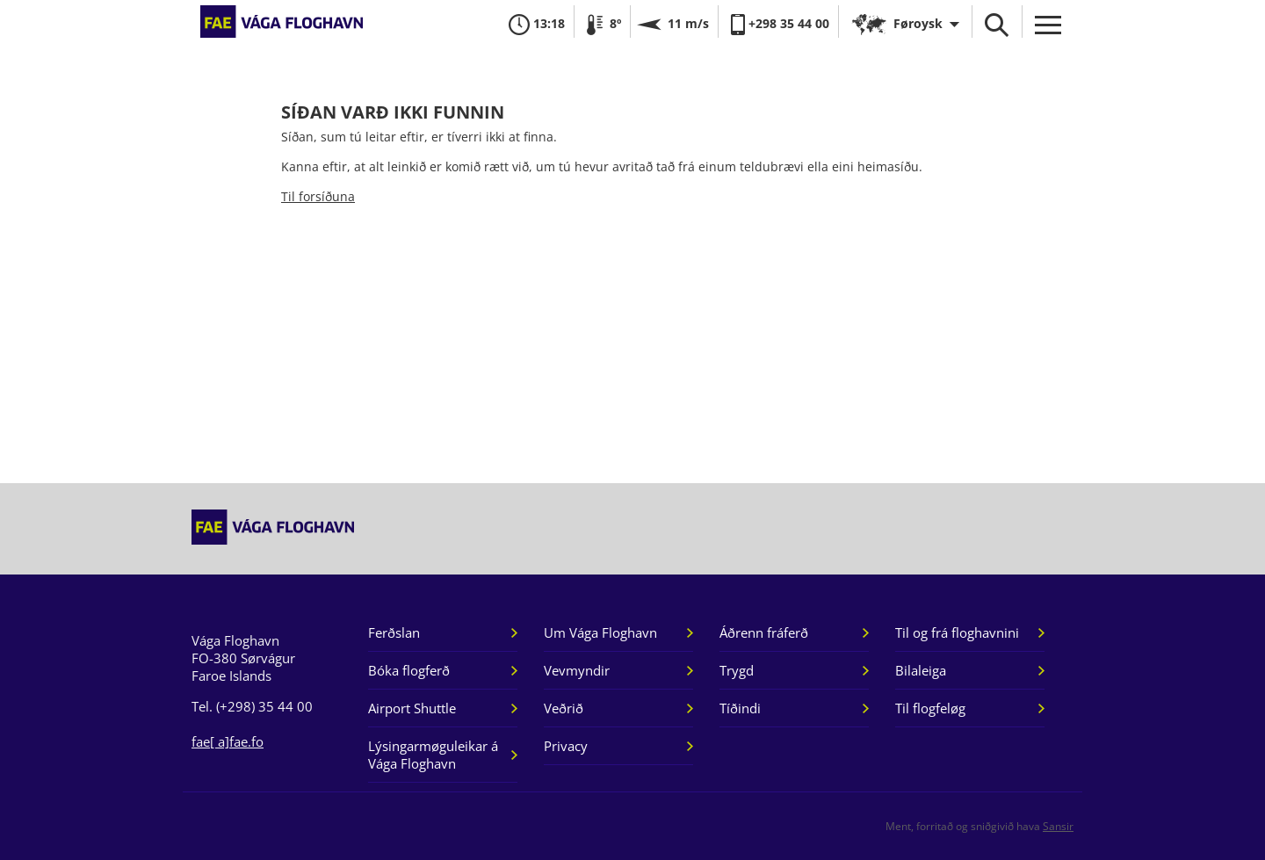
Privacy (566, 746)
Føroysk (918, 23)
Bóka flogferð (409, 670)
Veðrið (563, 708)
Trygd (736, 670)
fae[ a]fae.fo (228, 741)
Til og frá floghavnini (957, 632)
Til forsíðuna (318, 196)
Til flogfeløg (930, 708)
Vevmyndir (577, 670)
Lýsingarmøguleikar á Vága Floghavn (433, 754)
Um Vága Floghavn (600, 632)
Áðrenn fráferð (763, 632)
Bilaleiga (920, 670)
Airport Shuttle (412, 708)
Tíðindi (740, 708)
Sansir (1058, 826)
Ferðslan (394, 632)
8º (602, 23)
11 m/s (674, 23)
